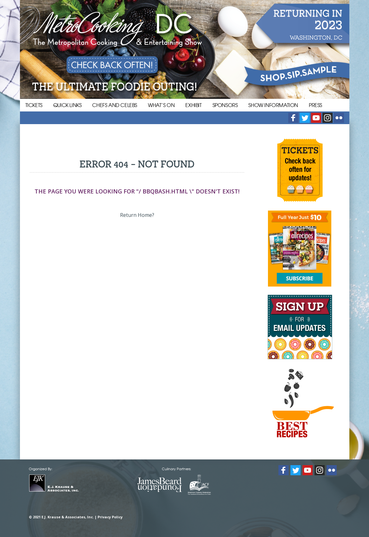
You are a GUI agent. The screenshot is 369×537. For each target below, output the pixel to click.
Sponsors (225, 105)
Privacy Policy (110, 517)
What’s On (161, 105)
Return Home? (137, 215)
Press (315, 105)
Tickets (33, 105)
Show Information (273, 105)
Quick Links (67, 105)
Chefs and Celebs (114, 105)
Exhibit (193, 105)
